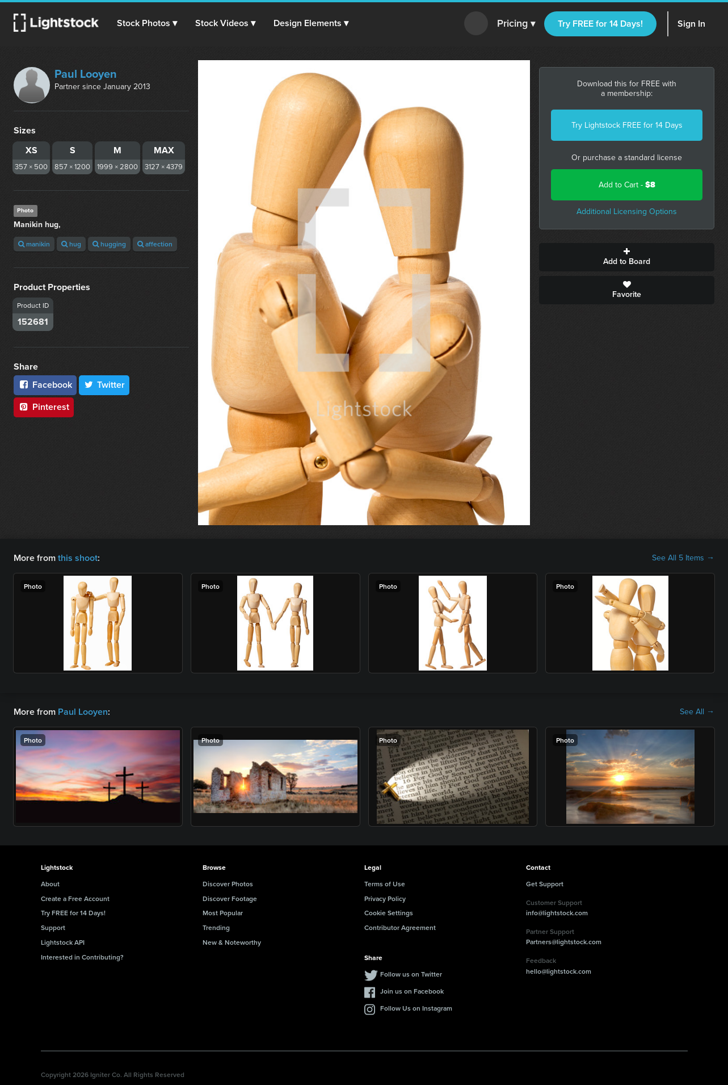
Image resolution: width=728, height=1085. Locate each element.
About (50, 884)
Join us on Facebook (412, 991)
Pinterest (43, 406)
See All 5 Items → (683, 558)
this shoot (78, 557)
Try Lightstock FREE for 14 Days (627, 125)
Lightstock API (63, 942)
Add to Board (627, 257)
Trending (216, 927)
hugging (109, 244)
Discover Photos (228, 884)
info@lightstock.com (557, 913)
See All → (697, 712)
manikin (34, 244)
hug (71, 244)
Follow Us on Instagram (416, 1008)
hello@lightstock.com (558, 971)
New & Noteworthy (232, 942)
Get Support (544, 884)
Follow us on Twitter (411, 974)
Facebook (45, 384)
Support (53, 927)
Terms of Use (384, 884)
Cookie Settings (388, 913)
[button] (147, 23)
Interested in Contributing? (82, 957)
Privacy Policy (385, 898)
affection (154, 244)
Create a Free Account (75, 898)
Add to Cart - (627, 185)
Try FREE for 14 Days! (600, 23)
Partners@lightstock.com (563, 941)
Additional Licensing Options (626, 211)
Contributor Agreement (400, 927)
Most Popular (223, 913)
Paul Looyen (85, 73)
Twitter (104, 384)
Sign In (691, 23)
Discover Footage (230, 898)
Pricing (516, 23)
